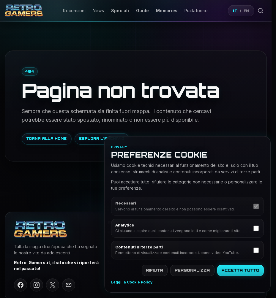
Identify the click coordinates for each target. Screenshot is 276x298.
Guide (142, 10)
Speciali (120, 10)
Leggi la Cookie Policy (131, 282)
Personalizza (192, 270)
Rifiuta (154, 270)
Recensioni (74, 10)
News (98, 10)
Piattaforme (196, 10)
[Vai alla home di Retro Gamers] (24, 10)
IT (235, 11)
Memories (166, 10)
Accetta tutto (240, 270)
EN (246, 11)
